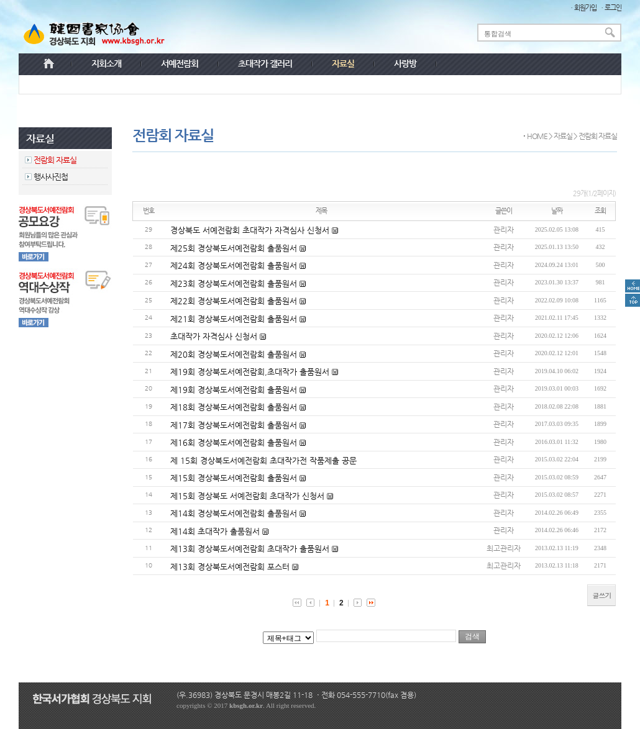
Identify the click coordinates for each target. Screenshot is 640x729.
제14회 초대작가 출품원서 (216, 531)
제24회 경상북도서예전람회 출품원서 (234, 265)
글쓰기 (601, 595)
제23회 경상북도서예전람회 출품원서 (234, 283)
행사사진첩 (51, 176)
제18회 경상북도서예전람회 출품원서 (234, 407)
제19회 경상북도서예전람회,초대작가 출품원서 (251, 371)
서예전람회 (179, 63)
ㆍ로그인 (610, 8)
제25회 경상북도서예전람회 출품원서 (234, 248)
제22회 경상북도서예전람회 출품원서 (234, 301)
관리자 (503, 229)
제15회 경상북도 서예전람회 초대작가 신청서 (248, 495)
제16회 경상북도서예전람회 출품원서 (234, 442)
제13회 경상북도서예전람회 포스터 (231, 566)
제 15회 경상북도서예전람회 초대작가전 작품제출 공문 (263, 460)
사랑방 (405, 63)
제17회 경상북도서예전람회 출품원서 (234, 425)
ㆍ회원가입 (583, 8)
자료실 (563, 136)
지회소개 (106, 63)
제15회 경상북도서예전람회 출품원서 (234, 477)
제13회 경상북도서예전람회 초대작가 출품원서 (251, 548)
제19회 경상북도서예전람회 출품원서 (234, 389)
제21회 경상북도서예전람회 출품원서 (234, 319)
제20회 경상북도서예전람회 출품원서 (234, 354)
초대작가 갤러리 (265, 63)
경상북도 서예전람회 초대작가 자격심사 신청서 (251, 230)
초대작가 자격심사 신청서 (215, 336)
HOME (537, 136)
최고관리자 (504, 548)
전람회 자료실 (55, 160)
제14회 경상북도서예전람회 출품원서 (234, 513)
